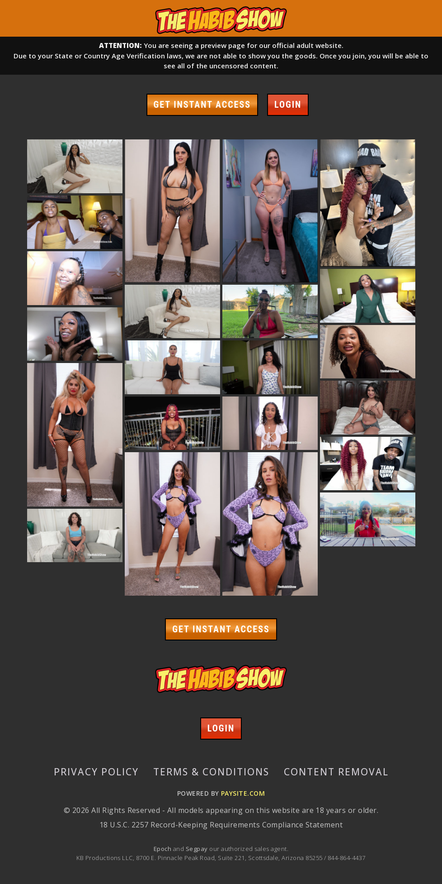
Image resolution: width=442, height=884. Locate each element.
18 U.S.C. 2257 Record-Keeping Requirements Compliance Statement (221, 825)
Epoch (163, 849)
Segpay (197, 849)
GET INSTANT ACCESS (202, 104)
